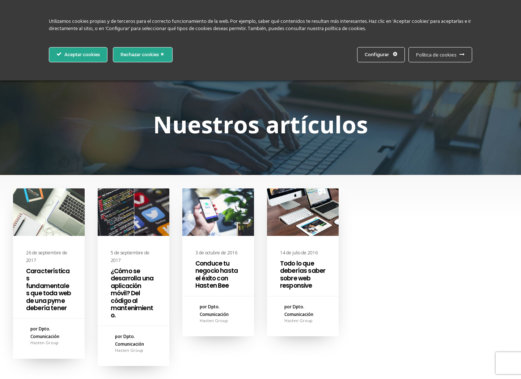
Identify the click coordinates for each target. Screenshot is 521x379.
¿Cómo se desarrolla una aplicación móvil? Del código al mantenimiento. (132, 293)
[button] (49, 212)
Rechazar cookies (142, 54)
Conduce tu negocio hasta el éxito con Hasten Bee (216, 274)
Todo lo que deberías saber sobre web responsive (302, 274)
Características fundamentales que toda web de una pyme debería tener (48, 289)
